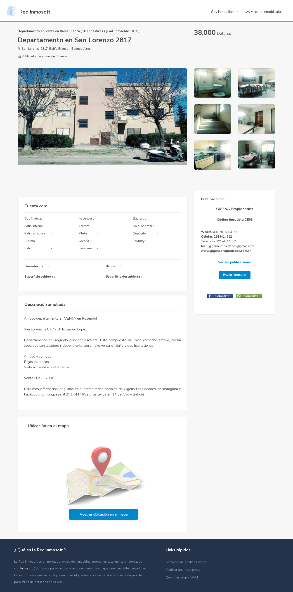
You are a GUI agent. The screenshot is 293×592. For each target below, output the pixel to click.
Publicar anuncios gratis (183, 570)
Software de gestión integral (186, 562)
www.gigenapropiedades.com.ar (226, 251)
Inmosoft (27, 568)
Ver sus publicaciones (234, 262)
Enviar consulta (234, 275)
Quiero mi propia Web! (182, 577)
